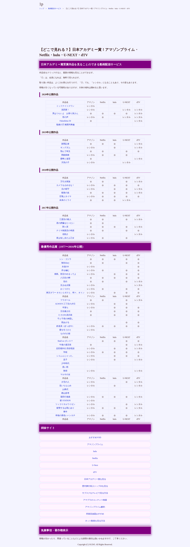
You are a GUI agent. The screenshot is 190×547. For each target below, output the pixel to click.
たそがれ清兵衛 (65, 315)
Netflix (95, 458)
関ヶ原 (65, 227)
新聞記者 (65, 144)
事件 (65, 412)
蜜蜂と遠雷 (65, 159)
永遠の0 (65, 267)
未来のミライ (65, 200)
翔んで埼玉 (65, 151)
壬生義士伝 (65, 311)
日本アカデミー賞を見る (95, 479)
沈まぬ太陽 (65, 285)
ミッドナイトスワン (65, 106)
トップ (41, 8)
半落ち (65, 307)
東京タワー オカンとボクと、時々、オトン (65, 293)
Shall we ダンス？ (65, 341)
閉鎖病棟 (65, 155)
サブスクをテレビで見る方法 (95, 493)
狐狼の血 (65, 193)
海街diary (65, 263)
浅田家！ (65, 110)
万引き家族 (65, 181)
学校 (65, 352)
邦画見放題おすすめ (95, 514)
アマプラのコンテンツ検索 (95, 500)
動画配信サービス (54, 8)
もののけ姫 (65, 333)
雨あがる (65, 322)
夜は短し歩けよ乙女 (65, 238)
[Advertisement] (95, 27)
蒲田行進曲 (65, 397)
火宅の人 (65, 382)
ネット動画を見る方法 (95, 521)
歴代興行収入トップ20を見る (95, 486)
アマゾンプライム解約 (95, 507)
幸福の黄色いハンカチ (65, 415)
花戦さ (65, 234)
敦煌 (65, 371)
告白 (65, 281)
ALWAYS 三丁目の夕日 (65, 304)
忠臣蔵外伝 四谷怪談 (65, 348)
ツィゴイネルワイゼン (65, 404)
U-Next (95, 465)
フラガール (65, 300)
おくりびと (65, 289)
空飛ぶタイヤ (65, 196)
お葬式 (65, 389)
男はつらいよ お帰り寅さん (65, 113)
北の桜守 (65, 189)
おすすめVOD (95, 437)
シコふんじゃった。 (65, 356)
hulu (95, 451)
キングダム (65, 147)
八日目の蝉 (65, 278)
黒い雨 (65, 367)
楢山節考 (65, 393)
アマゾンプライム (95, 444)
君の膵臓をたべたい (65, 223)
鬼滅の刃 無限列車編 (65, 125)
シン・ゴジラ (65, 259)
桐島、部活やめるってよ (65, 274)
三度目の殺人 (65, 219)
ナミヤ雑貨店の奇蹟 (65, 230)
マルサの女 (65, 374)
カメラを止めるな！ (65, 185)
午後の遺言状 (65, 345)
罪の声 (65, 117)
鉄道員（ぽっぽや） (65, 326)
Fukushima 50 (65, 121)
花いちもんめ (65, 386)
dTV (95, 472)
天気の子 (65, 162)
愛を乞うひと (65, 330)
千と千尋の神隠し (65, 319)
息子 (65, 360)
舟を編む (65, 270)
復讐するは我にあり (65, 408)
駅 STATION (65, 400)
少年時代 (65, 363)
